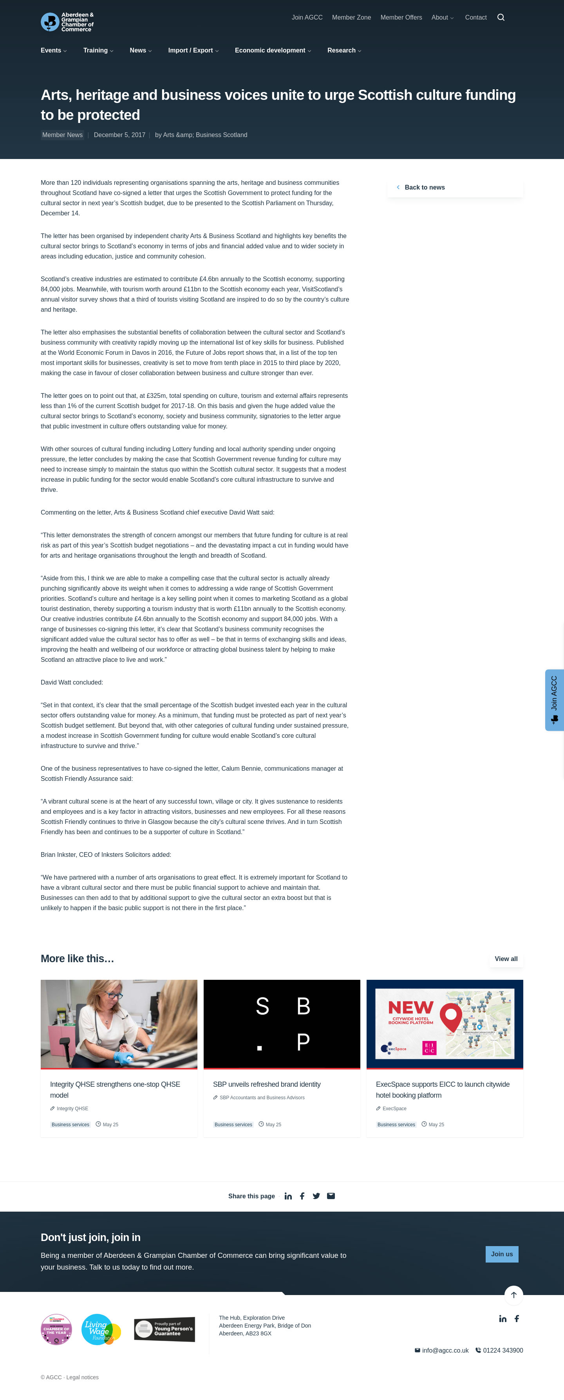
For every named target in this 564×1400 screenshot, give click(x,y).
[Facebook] (517, 1318)
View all (506, 959)
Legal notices (83, 1377)
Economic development (270, 50)
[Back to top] (513, 1295)
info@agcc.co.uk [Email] (441, 1350)
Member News (62, 135)
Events (51, 50)
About (440, 17)
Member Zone (351, 17)
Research (341, 50)
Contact (476, 17)
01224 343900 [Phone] (499, 1350)
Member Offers (401, 17)
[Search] (501, 18)
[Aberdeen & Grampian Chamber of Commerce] (67, 22)
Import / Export (190, 50)
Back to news (419, 187)
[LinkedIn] (503, 1318)
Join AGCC (307, 17)
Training (95, 50)
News (138, 50)
